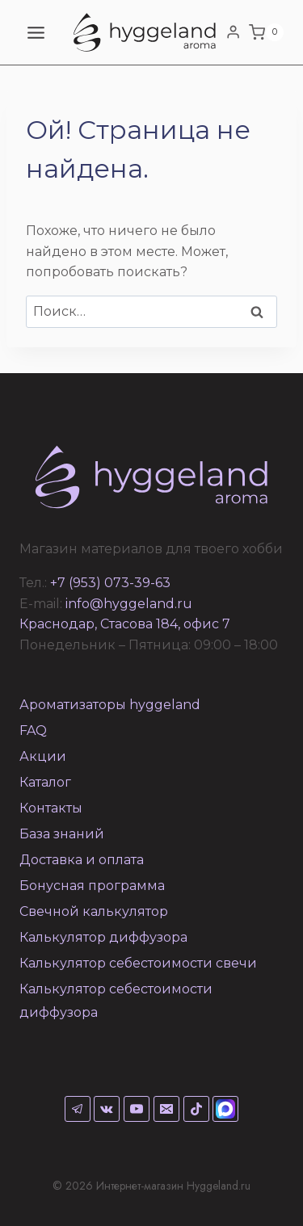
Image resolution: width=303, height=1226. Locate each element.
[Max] (225, 1109)
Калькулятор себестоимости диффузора (116, 1000)
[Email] (166, 1109)
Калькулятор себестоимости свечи (138, 963)
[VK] (107, 1109)
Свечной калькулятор (93, 911)
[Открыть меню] (36, 32)
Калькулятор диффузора (103, 937)
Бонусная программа (92, 885)
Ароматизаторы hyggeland (109, 704)
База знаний (61, 834)
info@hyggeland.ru (128, 603)
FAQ (33, 730)
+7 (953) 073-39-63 (110, 582)
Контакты (50, 808)
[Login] (233, 32)
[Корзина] (266, 32)
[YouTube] (136, 1109)
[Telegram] (77, 1109)
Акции (42, 756)
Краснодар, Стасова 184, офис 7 (124, 624)
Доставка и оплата (81, 859)
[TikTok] (196, 1109)
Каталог (45, 782)
